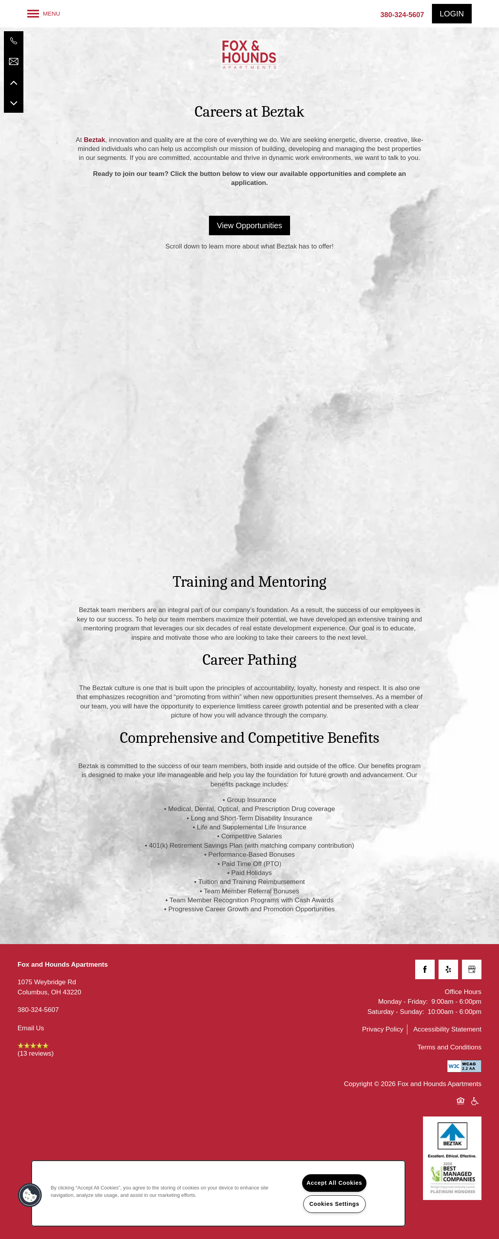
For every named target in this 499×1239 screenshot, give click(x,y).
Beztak (94, 140)
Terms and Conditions (449, 1047)
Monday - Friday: (403, 1001)
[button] (452, 13)
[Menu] (43, 13)
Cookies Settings (334, 1204)
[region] (218, 1193)
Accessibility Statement (447, 1029)
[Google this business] (471, 969)
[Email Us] (13, 61)
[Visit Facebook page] (425, 969)
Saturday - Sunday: (396, 1011)
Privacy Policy (382, 1029)
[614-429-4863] (13, 41)
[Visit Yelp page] (448, 969)
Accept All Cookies (334, 1183)
